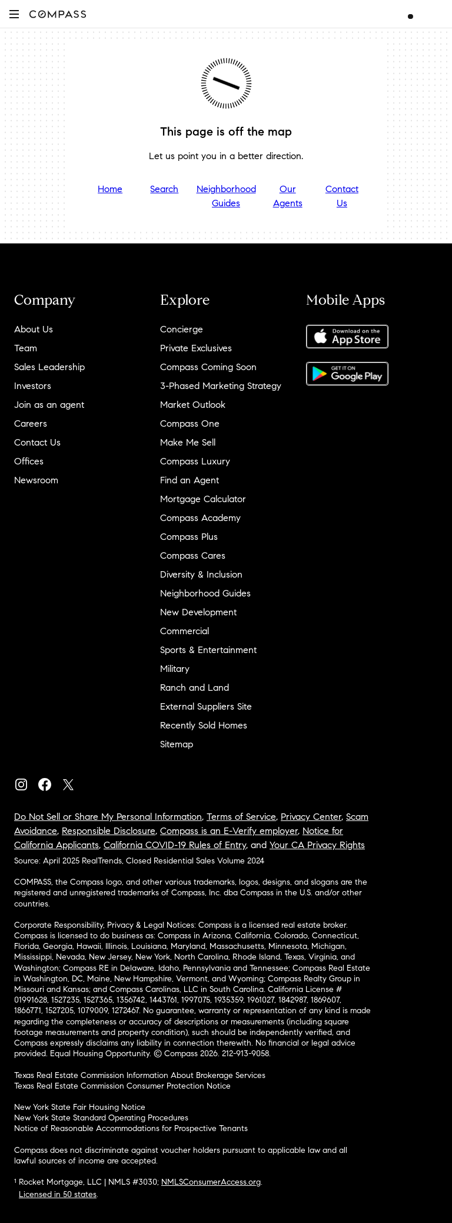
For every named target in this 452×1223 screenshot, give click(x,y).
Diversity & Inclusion (201, 574)
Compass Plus (189, 536)
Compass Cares (192, 555)
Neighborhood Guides (226, 196)
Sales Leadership (49, 366)
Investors (32, 385)
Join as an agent (49, 404)
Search (164, 189)
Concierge (181, 329)
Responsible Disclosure (108, 830)
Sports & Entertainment (208, 649)
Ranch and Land (194, 687)
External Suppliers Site (206, 706)
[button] (14, 14)
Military (175, 668)
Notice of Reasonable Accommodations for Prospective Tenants (131, 1128)
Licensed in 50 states (58, 1194)
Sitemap (176, 744)
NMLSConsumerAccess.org (211, 1182)
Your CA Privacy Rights (317, 845)
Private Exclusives (196, 348)
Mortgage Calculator (203, 499)
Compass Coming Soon (208, 366)
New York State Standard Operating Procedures (101, 1118)
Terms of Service (241, 816)
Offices (29, 461)
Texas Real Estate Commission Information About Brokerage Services (139, 1075)
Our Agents (288, 196)
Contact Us (341, 196)
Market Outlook (192, 404)
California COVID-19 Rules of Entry (175, 845)
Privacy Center (311, 816)
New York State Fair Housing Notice (79, 1107)
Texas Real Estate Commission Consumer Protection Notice (122, 1086)
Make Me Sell (187, 442)
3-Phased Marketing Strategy (220, 385)
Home (110, 189)
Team (25, 348)
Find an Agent (189, 480)
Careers (30, 423)
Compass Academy (200, 517)
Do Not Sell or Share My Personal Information (108, 816)
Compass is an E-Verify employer (229, 830)
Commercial (184, 631)
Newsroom (36, 480)
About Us (33, 329)
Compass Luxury (195, 461)
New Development (198, 612)
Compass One (190, 423)
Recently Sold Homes (203, 725)
